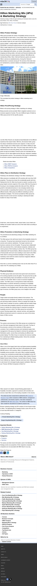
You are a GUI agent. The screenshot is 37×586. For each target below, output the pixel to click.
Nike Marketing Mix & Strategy (10, 497)
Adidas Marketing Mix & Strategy (10, 427)
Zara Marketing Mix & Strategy (9, 431)
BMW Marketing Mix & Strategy (10, 429)
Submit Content (6, 541)
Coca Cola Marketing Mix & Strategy (12, 495)
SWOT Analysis (6, 520)
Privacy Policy (4, 557)
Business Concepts (7, 518)
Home (2, 546)
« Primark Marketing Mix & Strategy (10, 416)
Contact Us (3, 551)
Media (2, 565)
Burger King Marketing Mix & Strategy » (11, 420)
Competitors (5, 528)
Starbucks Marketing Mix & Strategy (12, 508)
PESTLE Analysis (7, 524)
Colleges (3, 562)
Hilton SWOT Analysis (10, 164)
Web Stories (3, 576)
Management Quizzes (8, 482)
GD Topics (5, 534)
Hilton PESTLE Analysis (11, 166)
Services (3, 440)
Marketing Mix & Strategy (9, 522)
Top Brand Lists (6, 530)
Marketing (5, 472)
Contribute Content (5, 560)
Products (4, 438)
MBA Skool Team (12, 22)
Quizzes (2, 568)
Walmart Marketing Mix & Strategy (11, 503)
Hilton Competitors (9, 167)
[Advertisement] (18, 29)
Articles (4, 532)
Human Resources (7, 475)
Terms (2, 554)
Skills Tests (5, 484)
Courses (34, 1)
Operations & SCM (7, 474)
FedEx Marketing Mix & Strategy (11, 499)
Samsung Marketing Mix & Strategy (12, 501)
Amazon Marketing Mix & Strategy (11, 506)
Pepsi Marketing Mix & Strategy (11, 510)
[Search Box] (27, 4)
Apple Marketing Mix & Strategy (11, 504)
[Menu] (1, 4)
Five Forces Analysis (8, 526)
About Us (34, 456)
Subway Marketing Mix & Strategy (10, 433)
